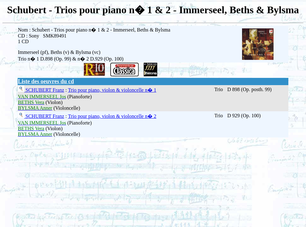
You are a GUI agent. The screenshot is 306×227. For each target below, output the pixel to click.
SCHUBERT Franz (44, 90)
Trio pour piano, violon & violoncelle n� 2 (112, 116)
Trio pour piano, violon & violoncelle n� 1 (112, 90)
